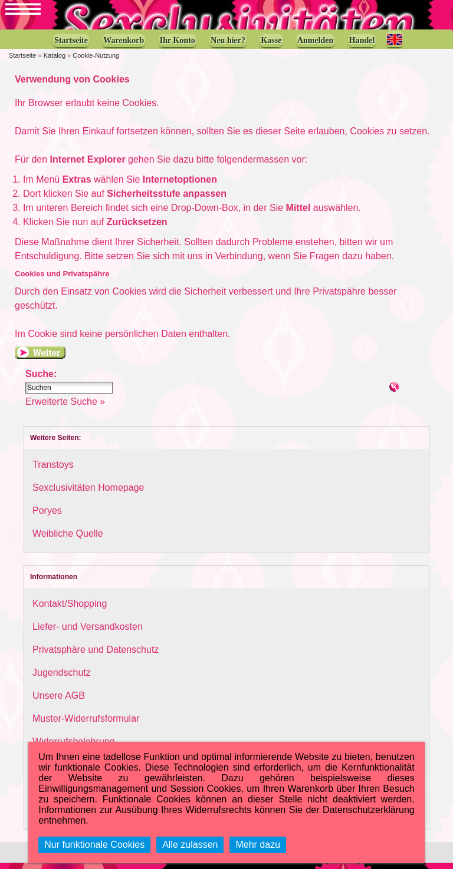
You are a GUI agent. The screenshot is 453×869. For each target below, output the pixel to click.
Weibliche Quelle (67, 539)
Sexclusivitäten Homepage (88, 493)
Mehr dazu (257, 845)
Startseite (22, 61)
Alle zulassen (190, 845)
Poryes (47, 516)
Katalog (54, 61)
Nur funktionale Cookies (94, 845)
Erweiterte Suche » (65, 407)
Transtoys (53, 470)
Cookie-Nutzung (96, 61)
